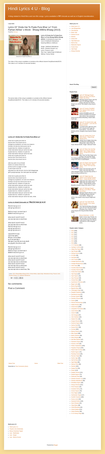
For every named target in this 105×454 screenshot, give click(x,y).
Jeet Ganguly (74, 315)
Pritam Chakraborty (76, 345)
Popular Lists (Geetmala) (16, 429)
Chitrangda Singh (76, 290)
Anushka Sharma (75, 269)
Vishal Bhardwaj (75, 407)
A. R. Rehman (75, 245)
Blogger (56, 445)
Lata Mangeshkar (76, 28)
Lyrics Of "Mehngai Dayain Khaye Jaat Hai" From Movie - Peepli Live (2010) (87, 96)
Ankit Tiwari (74, 265)
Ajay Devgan (74, 251)
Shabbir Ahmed (75, 372)
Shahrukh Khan (75, 376)
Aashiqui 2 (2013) (76, 247)
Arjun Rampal (75, 278)
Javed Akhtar (74, 311)
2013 (14, 273)
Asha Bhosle (74, 30)
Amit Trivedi (74, 259)
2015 (72, 241)
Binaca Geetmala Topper (16, 431)
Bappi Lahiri (74, 284)
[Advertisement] (36, 347)
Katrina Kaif (74, 325)
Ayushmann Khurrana (77, 282)
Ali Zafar (73, 255)
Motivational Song (48, 273)
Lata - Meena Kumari (15, 437)
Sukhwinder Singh (76, 395)
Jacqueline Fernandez (77, 308)
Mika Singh (74, 333)
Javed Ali (73, 313)
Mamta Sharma (75, 331)
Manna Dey (74, 42)
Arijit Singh (74, 49)
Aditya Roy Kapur (76, 249)
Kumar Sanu (74, 47)
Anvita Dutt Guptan (76, 271)
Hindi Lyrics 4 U (75, 26)
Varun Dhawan (75, 403)
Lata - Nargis (13, 435)
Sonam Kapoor (75, 391)
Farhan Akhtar (33, 273)
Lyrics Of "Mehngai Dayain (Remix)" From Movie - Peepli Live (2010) (87, 190)
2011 (72, 232)
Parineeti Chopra (75, 341)
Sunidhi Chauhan (75, 397)
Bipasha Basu (75, 288)
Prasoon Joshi (56, 273)
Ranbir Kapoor (75, 352)
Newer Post (12, 363)
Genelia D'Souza (75, 298)
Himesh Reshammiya (77, 302)
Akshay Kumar (75, 253)
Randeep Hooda (75, 354)
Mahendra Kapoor (76, 45)
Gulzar (73, 300)
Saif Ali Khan (74, 360)
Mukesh (73, 36)
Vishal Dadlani (75, 409)
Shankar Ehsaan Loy (14, 275)
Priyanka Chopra (75, 347)
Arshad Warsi (74, 280)
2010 (72, 230)
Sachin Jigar (74, 358)
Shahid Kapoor (75, 374)
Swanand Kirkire (75, 401)
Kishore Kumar (75, 34)
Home (36, 363)
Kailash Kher (74, 319)
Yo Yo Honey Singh (76, 413)
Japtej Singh (40, 273)
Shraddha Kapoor (76, 382)
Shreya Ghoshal (75, 51)
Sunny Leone (74, 399)
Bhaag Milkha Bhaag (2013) (22, 273)
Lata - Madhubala (14, 433)
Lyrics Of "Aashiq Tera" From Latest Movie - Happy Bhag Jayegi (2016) (87, 137)
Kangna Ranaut (75, 321)
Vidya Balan (74, 405)
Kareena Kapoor (75, 323)
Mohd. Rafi (74, 32)
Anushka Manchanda (77, 267)
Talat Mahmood (75, 40)
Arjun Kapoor (74, 276)
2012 (72, 235)
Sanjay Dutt (74, 368)
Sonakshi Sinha (75, 389)
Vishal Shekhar (75, 411)
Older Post (60, 363)
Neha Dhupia (74, 337)
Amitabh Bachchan (76, 261)
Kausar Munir (74, 327)
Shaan (73, 370)
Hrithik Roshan (75, 304)
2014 (72, 239)
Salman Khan (74, 364)
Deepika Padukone (76, 292)
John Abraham (75, 317)
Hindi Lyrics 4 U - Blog (29, 8)
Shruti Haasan (75, 386)
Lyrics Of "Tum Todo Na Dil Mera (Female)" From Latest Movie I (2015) (87, 203)
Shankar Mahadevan (76, 380)
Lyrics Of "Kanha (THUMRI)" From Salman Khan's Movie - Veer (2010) (87, 110)
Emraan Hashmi (75, 296)
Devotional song (75, 294)
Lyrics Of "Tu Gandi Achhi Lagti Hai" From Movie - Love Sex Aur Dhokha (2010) (88, 123)
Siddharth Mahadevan (24, 275)
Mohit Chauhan (75, 335)
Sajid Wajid (74, 362)
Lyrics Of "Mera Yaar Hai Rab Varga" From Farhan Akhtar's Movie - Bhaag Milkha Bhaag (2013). (87, 151)
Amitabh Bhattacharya (77, 263)
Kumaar (73, 329)
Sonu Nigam (74, 393)
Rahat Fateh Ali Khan (77, 349)
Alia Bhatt (73, 257)
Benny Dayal (74, 286)
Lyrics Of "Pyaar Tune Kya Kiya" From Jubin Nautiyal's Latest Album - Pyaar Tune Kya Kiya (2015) (88, 165)
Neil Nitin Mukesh (76, 339)
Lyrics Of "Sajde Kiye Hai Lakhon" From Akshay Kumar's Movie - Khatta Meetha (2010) (87, 177)
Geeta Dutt (74, 38)
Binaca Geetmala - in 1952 (86, 215)
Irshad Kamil (74, 306)
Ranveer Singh (75, 356)
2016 (72, 243)
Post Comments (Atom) (21, 366)
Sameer (73, 366)
